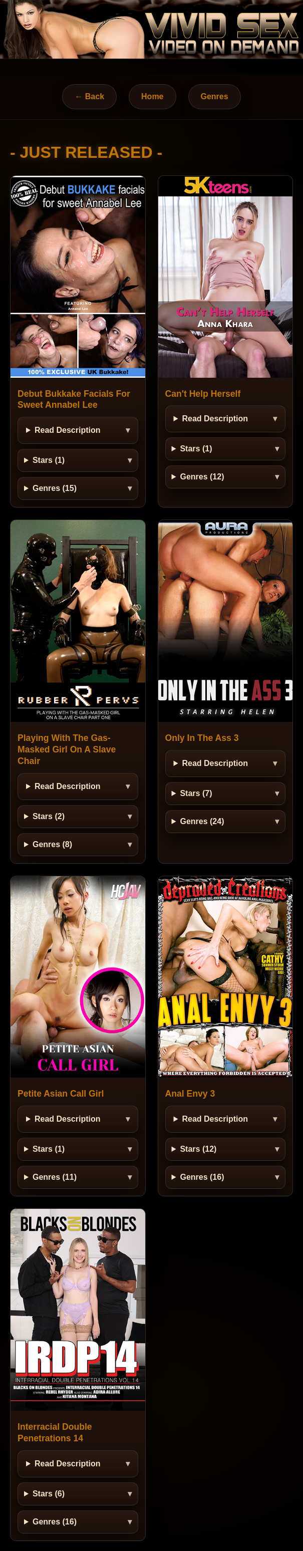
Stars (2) (49, 816)
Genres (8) (52, 844)
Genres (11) (55, 1177)
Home (152, 96)
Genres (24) (202, 821)
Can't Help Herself (203, 394)
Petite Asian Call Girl (61, 1094)
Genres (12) (202, 476)
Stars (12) (198, 1149)
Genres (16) (202, 1177)
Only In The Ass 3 (202, 738)
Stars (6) (49, 1493)
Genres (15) (55, 488)
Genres (214, 96)
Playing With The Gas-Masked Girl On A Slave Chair (67, 749)
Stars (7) (196, 793)
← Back (89, 96)
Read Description (68, 430)
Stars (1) (49, 460)
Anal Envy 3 (190, 1094)
